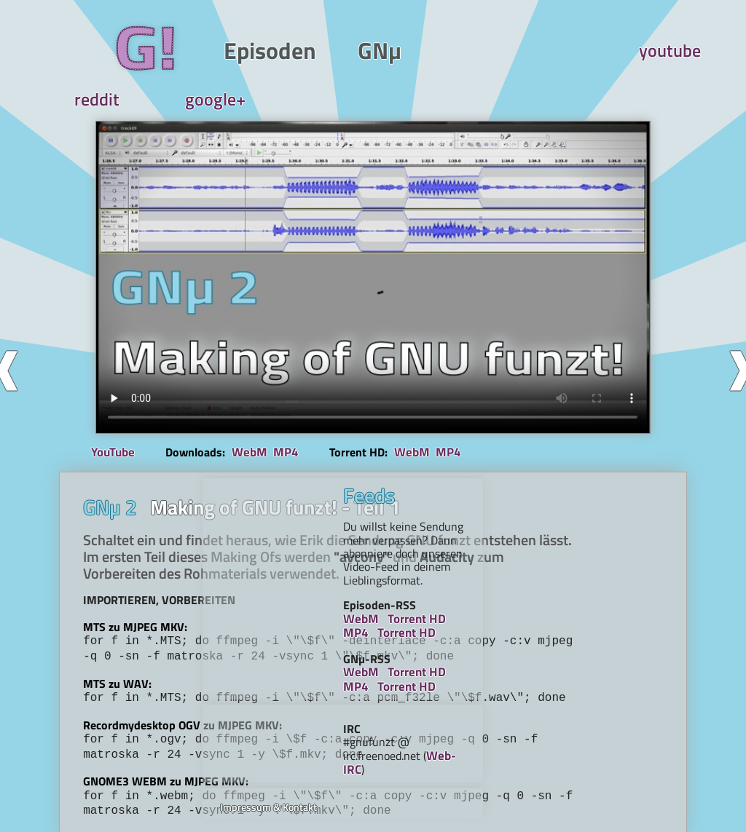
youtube (452, 51)
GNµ (270, 50)
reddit (543, 51)
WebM (262, 382)
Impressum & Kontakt (562, 720)
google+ (635, 51)
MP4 (298, 382)
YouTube (142, 383)
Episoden (188, 50)
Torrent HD (587, 559)
